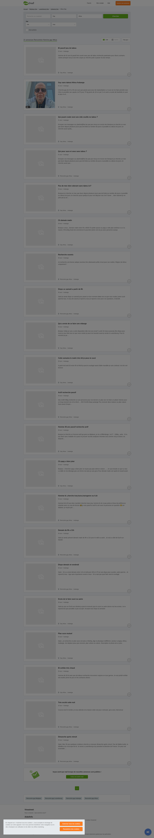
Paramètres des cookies (71, 829)
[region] (44, 827)
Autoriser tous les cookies (71, 824)
